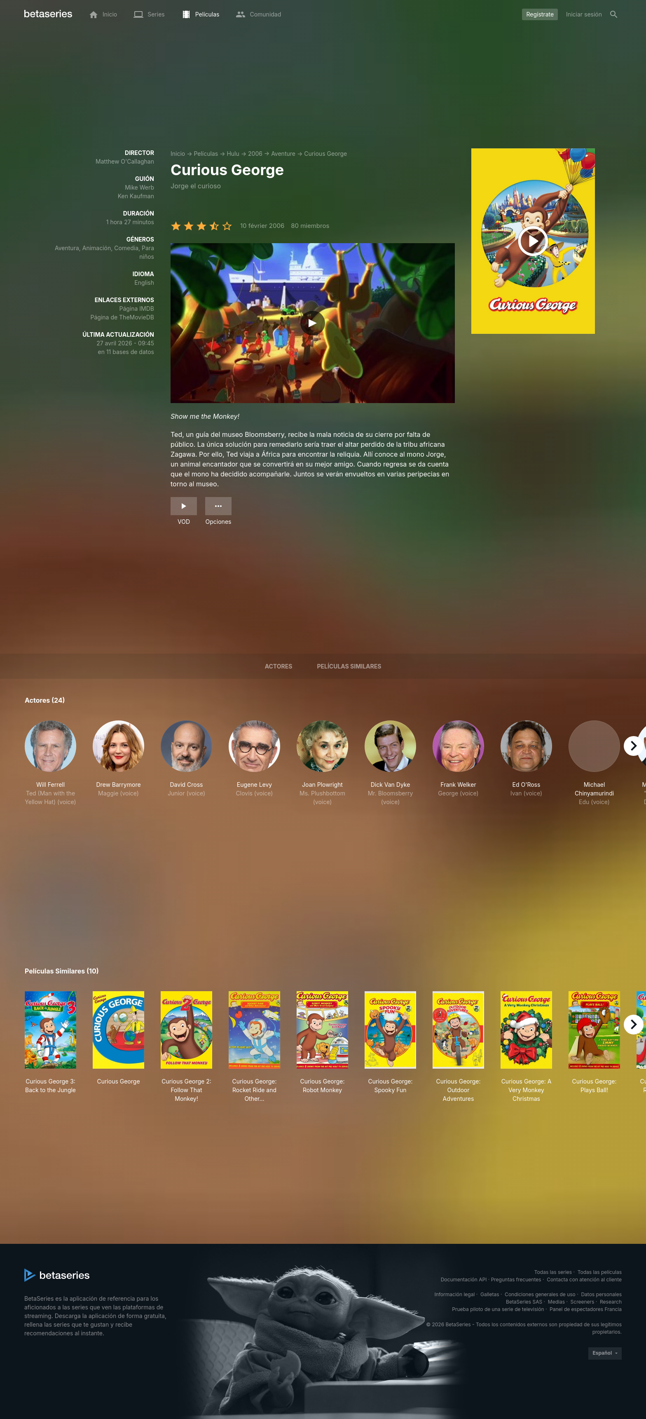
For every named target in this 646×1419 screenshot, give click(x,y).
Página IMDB (136, 308)
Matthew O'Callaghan (125, 161)
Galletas (489, 1294)
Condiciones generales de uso (540, 1294)
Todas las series (553, 1272)
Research (611, 1302)
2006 (255, 153)
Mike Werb (139, 187)
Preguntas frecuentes (516, 1279)
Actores (279, 666)
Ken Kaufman (136, 195)
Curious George (325, 153)
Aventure (283, 153)
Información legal (454, 1294)
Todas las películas (600, 1272)
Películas (206, 153)
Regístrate (540, 14)
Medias (556, 1302)
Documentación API (464, 1279)
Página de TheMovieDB (122, 317)
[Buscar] (614, 14)
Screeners (583, 1302)
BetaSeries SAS (524, 1302)
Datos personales (601, 1294)
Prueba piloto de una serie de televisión (498, 1309)
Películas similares (349, 666)
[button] (50, 767)
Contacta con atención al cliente (584, 1279)
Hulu (233, 153)
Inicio (178, 153)
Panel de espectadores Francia (586, 1309)
